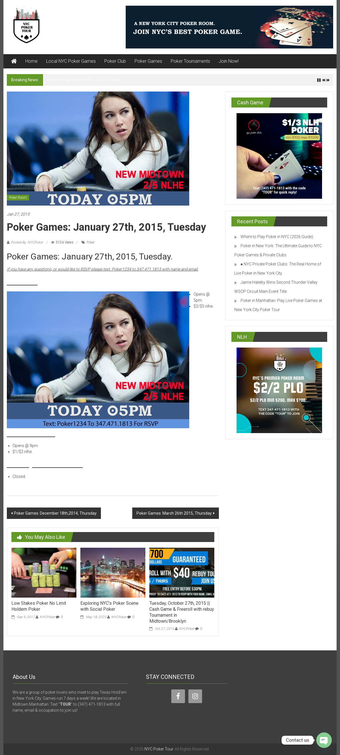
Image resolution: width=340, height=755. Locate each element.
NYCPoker (47, 617)
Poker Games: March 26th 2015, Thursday (174, 513)
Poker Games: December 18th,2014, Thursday (55, 513)
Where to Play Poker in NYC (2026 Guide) (83, 80)
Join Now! (229, 61)
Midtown (22, 281)
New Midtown (31, 433)
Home (31, 61)
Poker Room (18, 198)
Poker (91, 242)
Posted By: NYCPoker (27, 242)
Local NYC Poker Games (71, 61)
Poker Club (115, 61)
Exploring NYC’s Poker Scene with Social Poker (109, 606)
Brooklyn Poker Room (45, 464)
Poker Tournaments (190, 61)
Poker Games (148, 61)
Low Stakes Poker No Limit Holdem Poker (38, 606)
